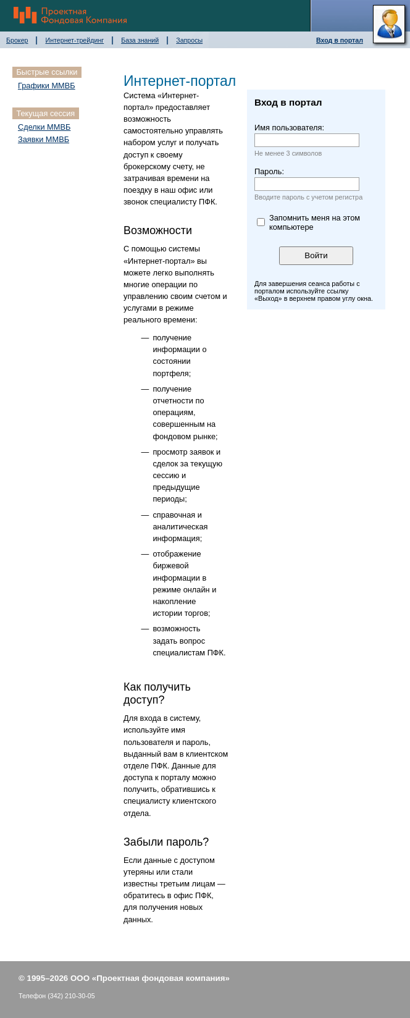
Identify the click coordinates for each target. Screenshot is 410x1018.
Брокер (17, 40)
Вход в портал (339, 40)
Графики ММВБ (46, 85)
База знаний (140, 40)
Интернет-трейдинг (74, 40)
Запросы (189, 40)
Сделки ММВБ (44, 127)
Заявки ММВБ (43, 139)
